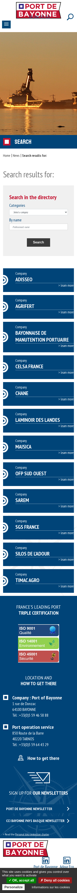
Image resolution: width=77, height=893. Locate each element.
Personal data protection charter (32, 834)
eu (48, 17)
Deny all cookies (55, 880)
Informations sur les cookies (51, 887)
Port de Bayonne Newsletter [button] (37, 808)
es (42, 17)
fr (31, 17)
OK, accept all (21, 880)
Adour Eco (67, 863)
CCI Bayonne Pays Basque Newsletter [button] (37, 820)
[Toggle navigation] (6, 24)
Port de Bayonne (46, 863)
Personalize (13, 887)
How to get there (43, 758)
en (37, 17)
